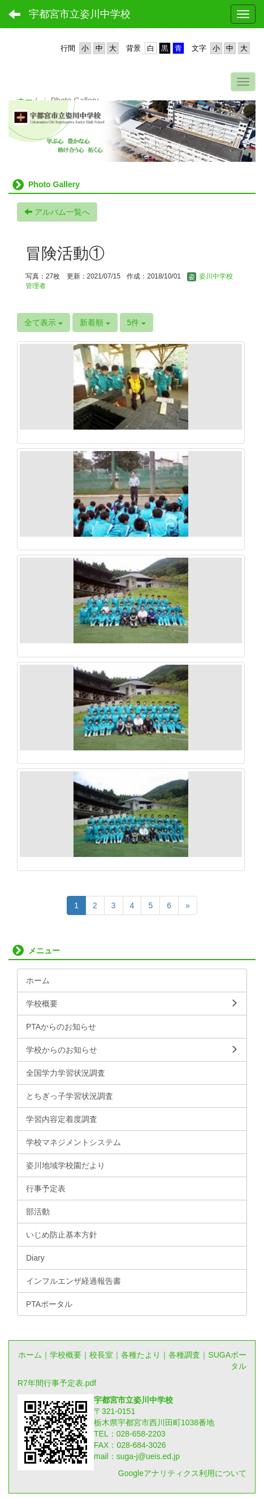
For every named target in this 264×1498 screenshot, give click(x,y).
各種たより (141, 1354)
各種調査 (184, 1354)
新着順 (95, 322)
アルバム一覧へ (57, 211)
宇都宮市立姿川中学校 (80, 14)
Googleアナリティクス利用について (182, 1473)
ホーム (30, 1354)
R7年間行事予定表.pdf (57, 1382)
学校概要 (65, 1354)
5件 (136, 322)
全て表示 (43, 322)
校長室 (101, 1354)
